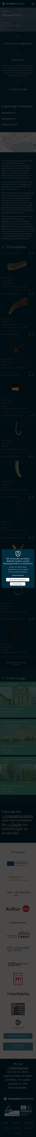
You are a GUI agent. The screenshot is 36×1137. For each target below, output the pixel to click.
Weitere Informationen (18, 576)
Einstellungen (17, 585)
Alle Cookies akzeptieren (17, 580)
